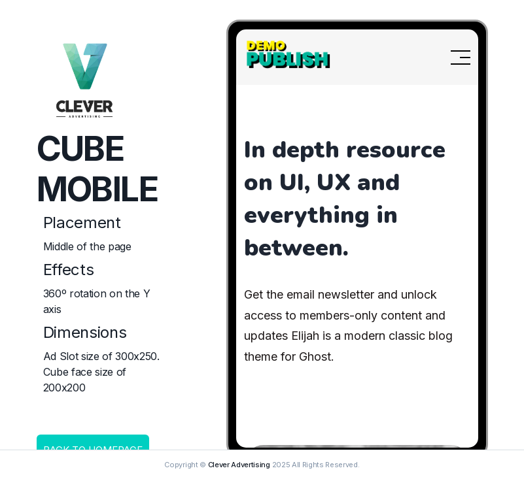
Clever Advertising (239, 464)
